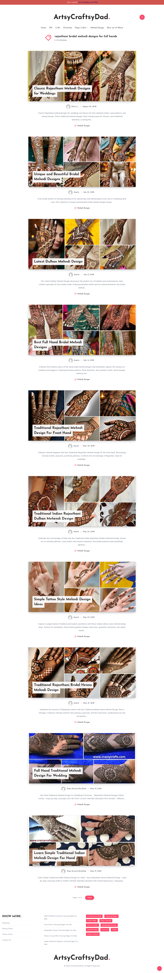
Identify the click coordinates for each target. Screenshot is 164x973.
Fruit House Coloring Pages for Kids (58, 924)
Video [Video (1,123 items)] (114, 929)
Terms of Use (7, 934)
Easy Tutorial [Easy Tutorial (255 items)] (106, 921)
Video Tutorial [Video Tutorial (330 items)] (92, 934)
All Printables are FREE (88, 2)
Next (89, 898)
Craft (57, 28)
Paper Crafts (80, 28)
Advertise (6, 923)
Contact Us (6, 940)
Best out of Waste (115, 28)
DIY (51, 28)
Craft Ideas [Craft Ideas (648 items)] (91, 921)
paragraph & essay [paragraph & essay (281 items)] (109, 925)
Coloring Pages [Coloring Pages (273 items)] (111, 916)
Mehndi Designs (97, 28)
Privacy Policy (7, 928)
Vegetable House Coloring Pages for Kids (60, 930)
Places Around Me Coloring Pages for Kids (60, 936)
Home (43, 28)
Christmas (67, 28)
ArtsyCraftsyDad (82, 17)
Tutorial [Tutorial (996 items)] (105, 929)
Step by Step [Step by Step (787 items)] (92, 929)
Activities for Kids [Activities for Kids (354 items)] (94, 916)
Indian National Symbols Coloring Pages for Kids (61, 942)
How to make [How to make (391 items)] (92, 925)
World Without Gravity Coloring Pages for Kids (60, 917)
